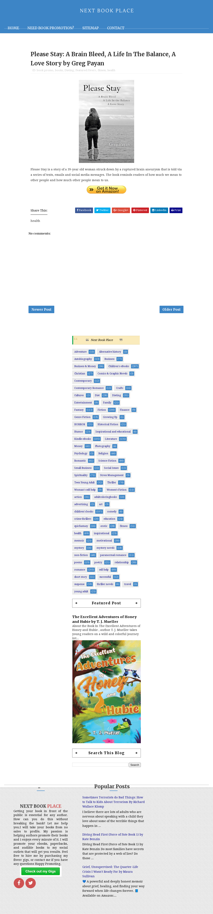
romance (79, 570)
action (78, 498)
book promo (45, 70)
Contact (115, 28)
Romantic (80, 461)
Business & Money (85, 367)
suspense (79, 585)
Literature (111, 440)
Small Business (83, 469)
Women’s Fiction (116, 490)
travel (127, 585)
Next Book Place (102, 341)
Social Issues (111, 469)
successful (105, 578)
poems (78, 563)
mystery (79, 548)
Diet (97, 396)
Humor (78, 432)
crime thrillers (82, 519)
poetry (98, 563)
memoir (79, 541)
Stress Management (112, 476)
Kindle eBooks (82, 440)
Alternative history (110, 352)
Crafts (119, 389)
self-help (104, 570)
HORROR (79, 425)
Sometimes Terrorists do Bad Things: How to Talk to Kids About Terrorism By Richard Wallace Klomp (103, 803)
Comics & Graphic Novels (112, 374)
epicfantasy (81, 527)
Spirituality (81, 476)
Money (78, 447)
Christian (79, 374)
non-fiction (81, 556)
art (101, 505)
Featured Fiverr (86, 70)
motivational (104, 541)
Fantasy (79, 410)
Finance (124, 410)
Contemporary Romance (89, 389)
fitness (102, 70)
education (109, 519)
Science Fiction (107, 461)
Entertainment (83, 403)
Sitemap (90, 28)
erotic (103, 527)
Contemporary (83, 381)
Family (107, 403)
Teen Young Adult (84, 483)
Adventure (80, 352)
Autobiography (83, 360)
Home (13, 28)
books (59, 70)
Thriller (111, 483)
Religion (103, 454)
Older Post (171, 310)
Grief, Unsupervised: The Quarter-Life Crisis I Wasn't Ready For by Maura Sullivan (105, 872)
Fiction (102, 410)
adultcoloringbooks (105, 498)
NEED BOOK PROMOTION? (50, 28)
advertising (81, 505)
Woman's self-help (85, 490)
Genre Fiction (82, 418)
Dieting (69, 70)
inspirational (101, 534)
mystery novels (105, 548)
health (111, 70)
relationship (122, 563)
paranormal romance (113, 556)
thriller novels (105, 585)
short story (80, 578)
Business (109, 360)
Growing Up (110, 418)
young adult (81, 592)
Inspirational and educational (113, 432)
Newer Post (41, 310)
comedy (111, 512)
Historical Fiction (108, 425)
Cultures (79, 396)
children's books (83, 512)
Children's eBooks (118, 367)
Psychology (80, 454)
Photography (102, 447)
